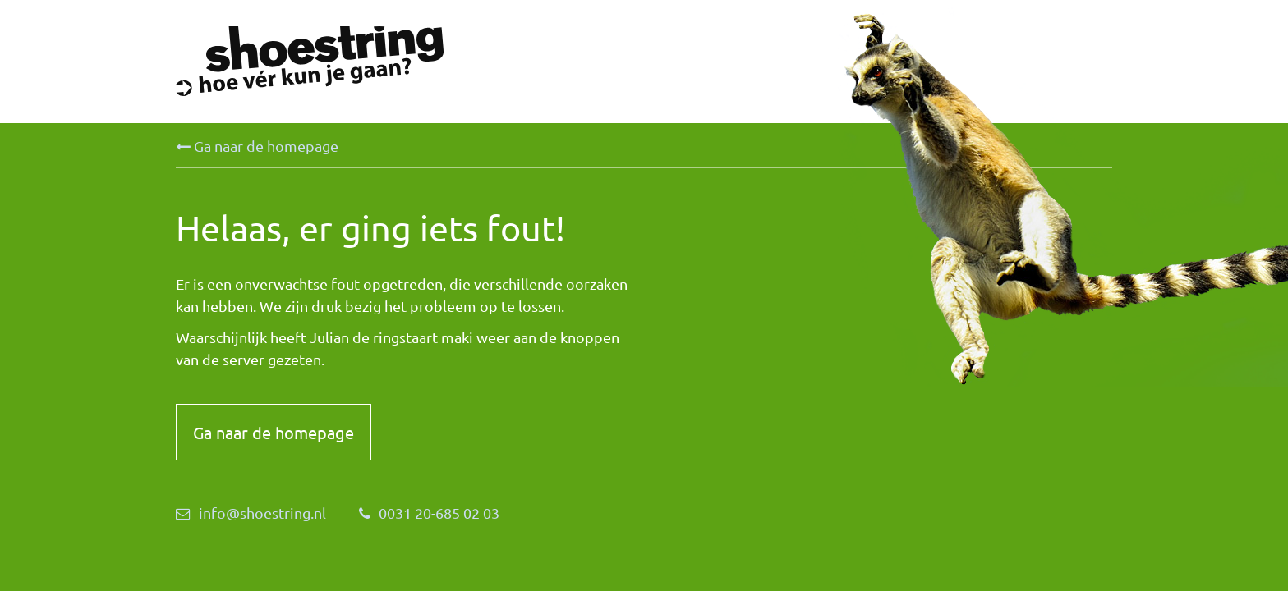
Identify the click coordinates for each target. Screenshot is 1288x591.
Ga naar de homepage (257, 146)
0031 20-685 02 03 (429, 512)
